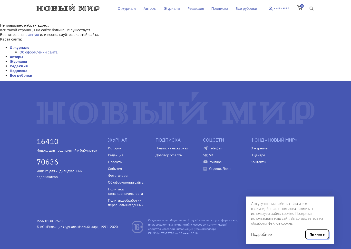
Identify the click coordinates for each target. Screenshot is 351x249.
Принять (317, 234)
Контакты (258, 162)
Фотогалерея (118, 175)
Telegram (216, 148)
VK (211, 155)
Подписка (219, 8)
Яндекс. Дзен (220, 168)
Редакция (195, 8)
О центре (258, 155)
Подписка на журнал (172, 148)
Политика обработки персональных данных (125, 202)
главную (32, 34)
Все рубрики (246, 8)
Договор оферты (169, 155)
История (114, 148)
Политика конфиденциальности (125, 191)
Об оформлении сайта (39, 52)
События (115, 168)
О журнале (127, 8)
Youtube (215, 162)
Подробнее (261, 234)
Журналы (172, 8)
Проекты (115, 162)
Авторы (150, 8)
